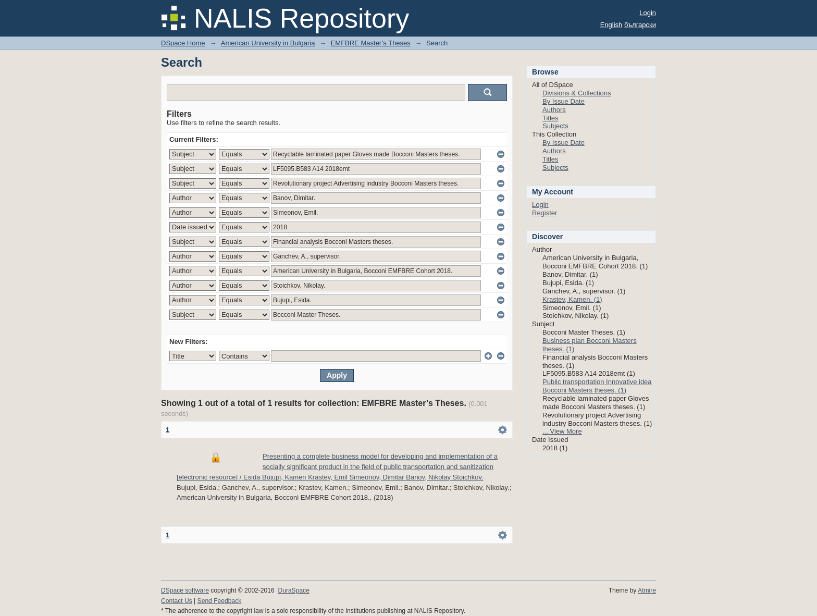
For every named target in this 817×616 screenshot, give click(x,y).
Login (647, 13)
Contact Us (176, 601)
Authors (554, 110)
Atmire (647, 590)
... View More (562, 431)
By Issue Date (563, 101)
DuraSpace (293, 590)
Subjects (555, 126)
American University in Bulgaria (268, 43)
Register (544, 213)
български (640, 25)
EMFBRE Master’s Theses (371, 43)
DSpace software (185, 590)
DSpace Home (183, 43)
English (611, 25)
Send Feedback (219, 601)
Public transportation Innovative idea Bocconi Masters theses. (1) (597, 386)
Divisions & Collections (576, 93)
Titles (550, 118)
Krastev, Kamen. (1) (572, 299)
